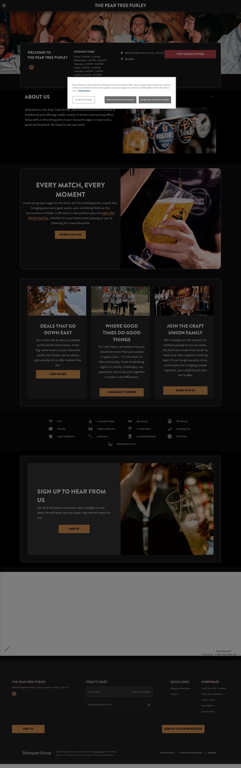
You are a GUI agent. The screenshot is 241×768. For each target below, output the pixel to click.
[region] (121, 93)
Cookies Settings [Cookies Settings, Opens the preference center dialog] (83, 99)
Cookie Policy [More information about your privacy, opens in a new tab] (84, 90)
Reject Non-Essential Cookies (120, 99)
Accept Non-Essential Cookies (155, 99)
